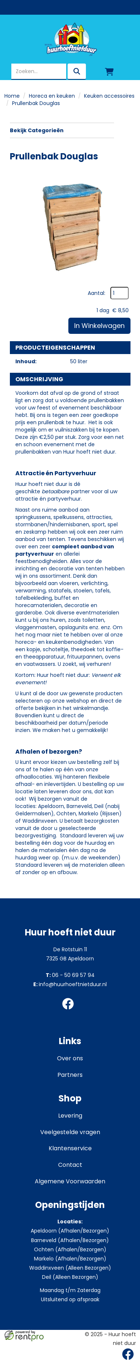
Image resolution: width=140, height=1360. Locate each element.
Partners (70, 1075)
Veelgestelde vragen (70, 1132)
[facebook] (70, 1010)
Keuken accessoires (109, 96)
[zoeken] (77, 72)
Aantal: (96, 293)
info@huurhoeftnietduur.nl (70, 984)
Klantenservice (70, 1148)
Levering (70, 1115)
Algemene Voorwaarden (70, 1181)
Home (12, 96)
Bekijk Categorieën (62, 130)
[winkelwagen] (109, 71)
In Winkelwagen (99, 325)
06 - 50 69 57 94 (70, 975)
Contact (70, 1165)
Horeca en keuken (52, 96)
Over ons (70, 1058)
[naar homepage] (70, 39)
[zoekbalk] (38, 72)
